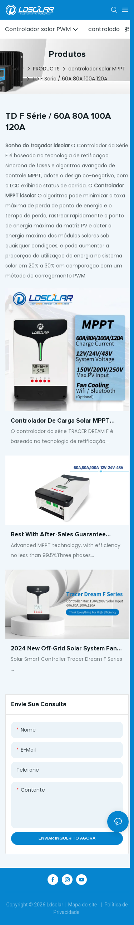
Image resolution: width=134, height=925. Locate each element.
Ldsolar (15, 68)
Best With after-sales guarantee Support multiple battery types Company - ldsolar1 (58, 536)
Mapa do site (82, 904)
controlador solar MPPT (96, 68)
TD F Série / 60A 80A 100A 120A (69, 78)
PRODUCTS (46, 68)
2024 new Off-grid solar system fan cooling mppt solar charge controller (65, 650)
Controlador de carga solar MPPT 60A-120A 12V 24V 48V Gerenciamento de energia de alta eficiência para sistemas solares (67, 422)
